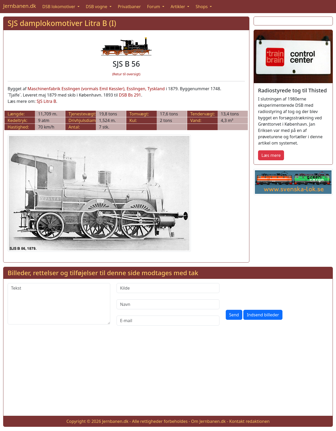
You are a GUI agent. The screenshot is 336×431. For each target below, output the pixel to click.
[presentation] (266, 293)
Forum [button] (154, 6)
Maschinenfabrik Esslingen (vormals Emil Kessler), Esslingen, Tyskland (96, 89)
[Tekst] (59, 303)
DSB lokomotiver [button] (59, 6)
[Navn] (168, 304)
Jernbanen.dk (19, 5)
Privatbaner (129, 6)
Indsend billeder (263, 315)
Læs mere (271, 155)
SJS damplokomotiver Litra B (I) (62, 23)
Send (234, 315)
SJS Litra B (46, 101)
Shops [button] (202, 6)
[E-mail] (168, 321)
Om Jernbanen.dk (208, 421)
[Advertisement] (168, 375)
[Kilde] (168, 288)
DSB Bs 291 (130, 95)
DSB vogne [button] (97, 6)
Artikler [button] (178, 6)
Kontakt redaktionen (249, 421)
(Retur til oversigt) (126, 74)
